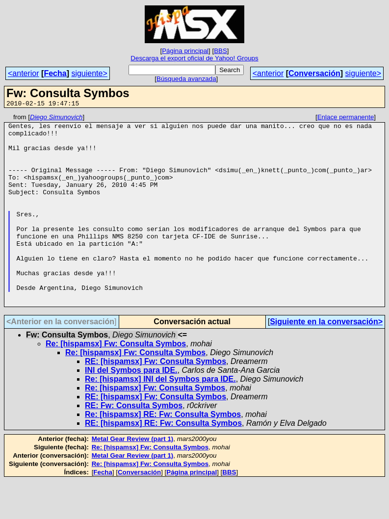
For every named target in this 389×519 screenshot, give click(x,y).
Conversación (314, 73)
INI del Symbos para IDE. (131, 408)
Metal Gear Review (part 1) (133, 477)
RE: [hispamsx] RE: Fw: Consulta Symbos (163, 461)
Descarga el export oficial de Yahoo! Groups (194, 58)
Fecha (55, 73)
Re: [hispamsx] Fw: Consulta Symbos (116, 382)
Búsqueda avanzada (186, 78)
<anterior (23, 73)
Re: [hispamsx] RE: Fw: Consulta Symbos (163, 452)
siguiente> (89, 73)
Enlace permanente (345, 118)
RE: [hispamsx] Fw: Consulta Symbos (155, 399)
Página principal (185, 50)
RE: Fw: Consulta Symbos (133, 444)
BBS (220, 50)
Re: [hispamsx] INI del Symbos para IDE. (160, 417)
